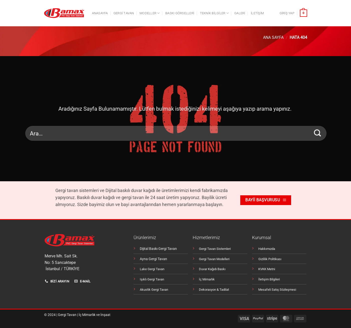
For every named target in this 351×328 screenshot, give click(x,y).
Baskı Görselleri (179, 13)
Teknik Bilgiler (214, 13)
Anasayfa (100, 13)
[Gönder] (317, 133)
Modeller (150, 13)
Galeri (239, 13)
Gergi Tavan (67, 315)
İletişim (257, 13)
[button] (287, 13)
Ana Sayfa (273, 37)
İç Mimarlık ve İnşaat (94, 315)
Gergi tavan (123, 13)
